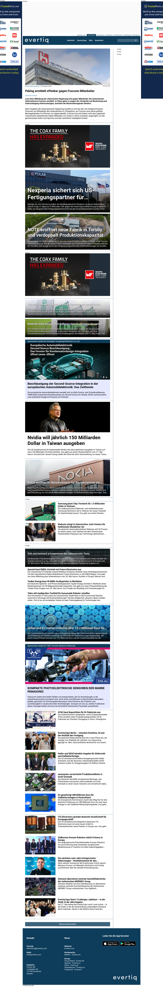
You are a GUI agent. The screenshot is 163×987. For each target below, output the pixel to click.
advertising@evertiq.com (37, 948)
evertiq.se (136, 35)
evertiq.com (81, 35)
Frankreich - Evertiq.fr (73, 970)
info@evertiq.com (34, 955)
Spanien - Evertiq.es (72, 963)
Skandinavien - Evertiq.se (74, 967)
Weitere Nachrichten (67, 924)
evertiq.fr (108, 35)
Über (91, 40)
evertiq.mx (118, 35)
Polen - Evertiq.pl (71, 965)
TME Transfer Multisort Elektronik (61, 646)
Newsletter (99, 40)
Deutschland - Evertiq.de (74, 961)
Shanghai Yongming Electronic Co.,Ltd (63, 341)
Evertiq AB (36, 40)
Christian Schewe (31, 95)
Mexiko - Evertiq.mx (72, 955)
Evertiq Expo (82, 40)
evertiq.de (91, 35)
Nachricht (71, 40)
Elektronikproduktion (32, 86)
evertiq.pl (127, 35)
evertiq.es (100, 35)
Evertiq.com (69, 948)
